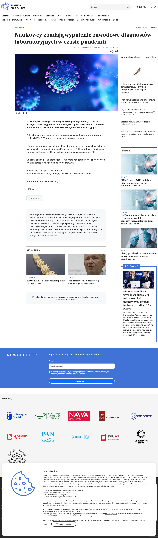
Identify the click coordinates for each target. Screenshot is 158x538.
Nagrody (42, 20)
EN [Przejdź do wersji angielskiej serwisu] (155, 7)
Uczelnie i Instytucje (11, 20)
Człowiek (38, 16)
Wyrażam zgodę (63, 524)
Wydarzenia (104, 20)
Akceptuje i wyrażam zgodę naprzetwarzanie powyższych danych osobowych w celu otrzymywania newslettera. (80, 373)
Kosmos (5, 16)
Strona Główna (141, 28)
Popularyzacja (66, 20)
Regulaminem (88, 297)
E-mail (51, 361)
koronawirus (34, 198)
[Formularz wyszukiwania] (110, 7)
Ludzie (116, 20)
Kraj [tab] (147, 57)
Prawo (53, 20)
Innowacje (30, 20)
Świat (124, 177)
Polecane (131, 266)
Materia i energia (85, 16)
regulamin (63, 372)
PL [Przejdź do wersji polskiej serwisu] (151, 7)
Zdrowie (49, 16)
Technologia (103, 16)
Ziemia (69, 16)
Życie (60, 16)
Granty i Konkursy (86, 20)
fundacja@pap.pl (111, 514)
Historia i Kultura (21, 16)
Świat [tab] (154, 57)
